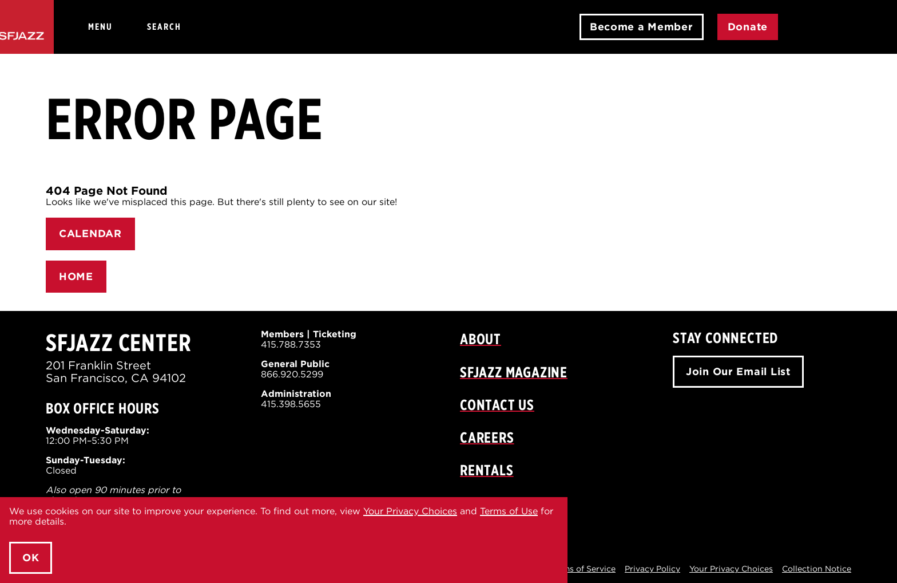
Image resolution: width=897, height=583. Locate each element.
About (480, 339)
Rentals (487, 470)
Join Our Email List (738, 371)
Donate (748, 27)
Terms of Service (583, 568)
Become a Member (641, 27)
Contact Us (497, 404)
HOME (76, 276)
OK (30, 558)
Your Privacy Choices (731, 568)
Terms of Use (509, 511)
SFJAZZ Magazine (513, 372)
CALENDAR (90, 233)
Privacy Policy (652, 568)
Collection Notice (816, 568)
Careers (487, 437)
